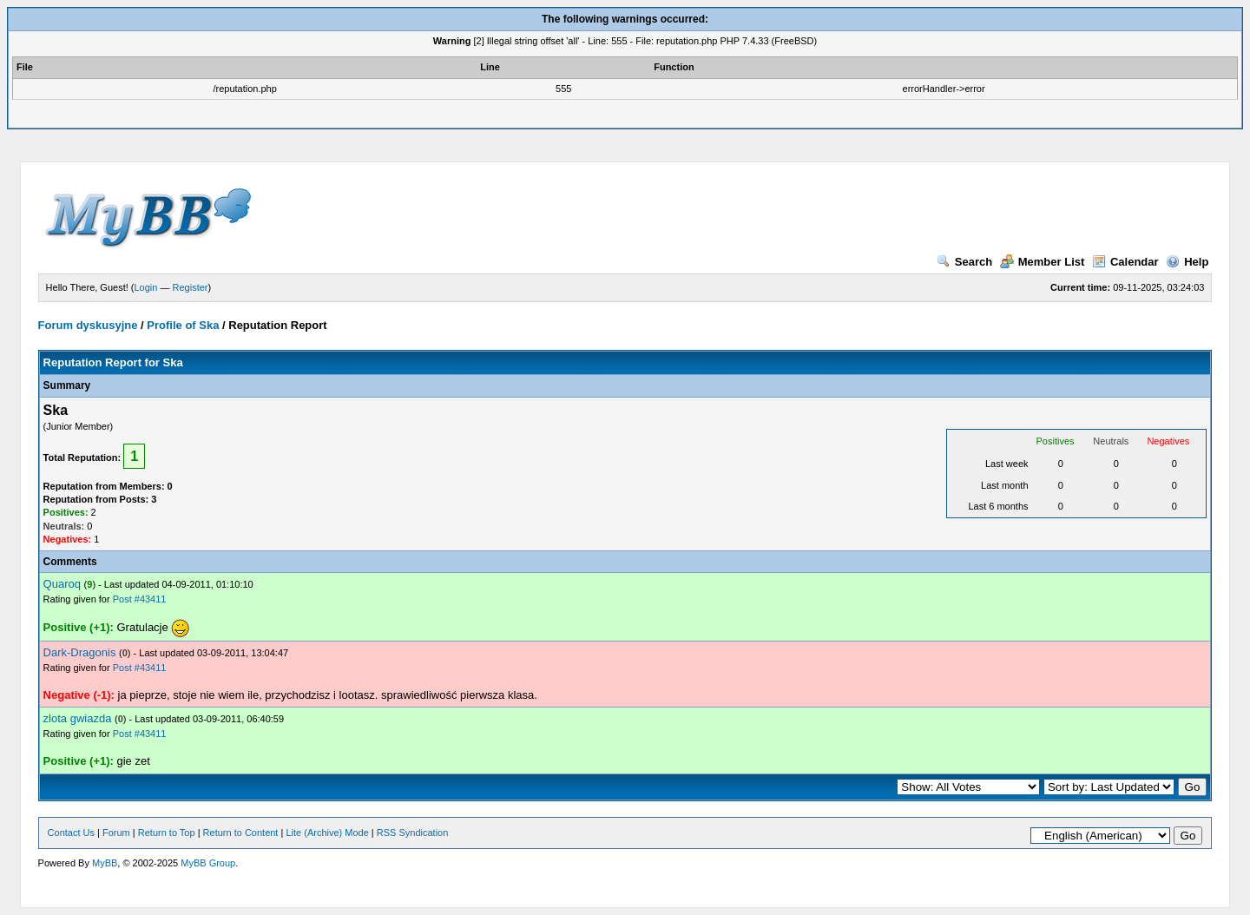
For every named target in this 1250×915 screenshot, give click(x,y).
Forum (116, 832)
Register (190, 287)
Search (964, 261)
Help (1187, 261)
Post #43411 (140, 599)
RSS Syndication (413, 832)
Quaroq (62, 583)
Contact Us (71, 832)
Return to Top (166, 832)
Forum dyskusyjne (88, 325)
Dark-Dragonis (79, 652)
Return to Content (241, 832)
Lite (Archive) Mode (327, 832)
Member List (1042, 261)
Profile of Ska (183, 325)
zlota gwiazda (77, 718)
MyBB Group (208, 863)
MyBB (104, 863)
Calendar (1125, 261)
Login (146, 287)
